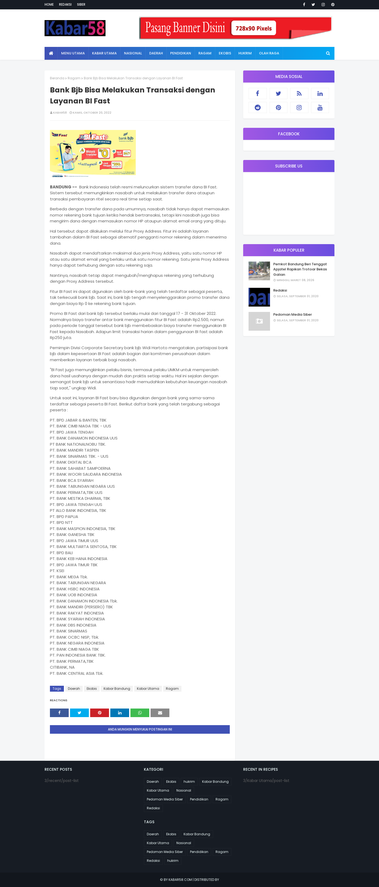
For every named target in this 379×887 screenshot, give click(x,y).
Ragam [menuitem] (205, 53)
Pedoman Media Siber (292, 314)
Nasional (183, 790)
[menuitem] (51, 53)
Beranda (57, 78)
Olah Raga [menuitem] (269, 53)
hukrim (189, 781)
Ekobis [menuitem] (225, 53)
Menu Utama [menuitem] (73, 53)
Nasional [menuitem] (133, 53)
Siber (81, 4)
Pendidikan (199, 799)
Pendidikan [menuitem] (180, 53)
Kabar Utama (148, 688)
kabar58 (60, 112)
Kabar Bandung (117, 688)
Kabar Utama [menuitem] (104, 53)
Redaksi (65, 4)
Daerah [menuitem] (156, 53)
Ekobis (92, 688)
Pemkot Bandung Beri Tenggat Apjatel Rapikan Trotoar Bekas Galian (300, 269)
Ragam (74, 78)
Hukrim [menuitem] (245, 53)
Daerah (74, 688)
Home (49, 4)
